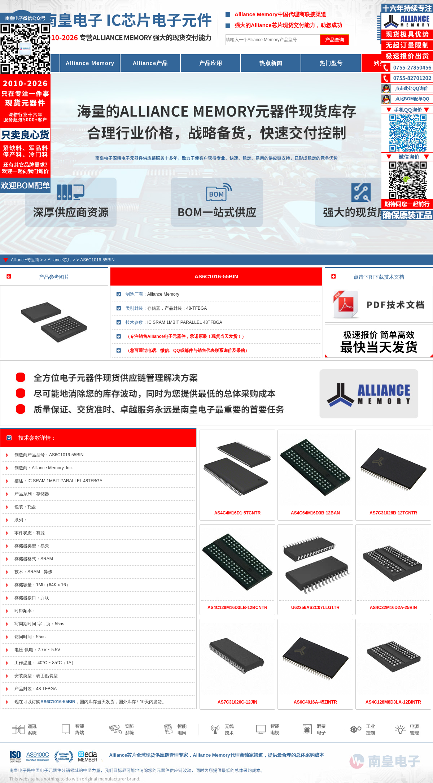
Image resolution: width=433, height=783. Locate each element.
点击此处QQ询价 (411, 88)
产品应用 (210, 63)
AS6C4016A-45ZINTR (315, 702)
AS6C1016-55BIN (97, 259)
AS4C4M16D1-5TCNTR (237, 513)
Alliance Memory (90, 63)
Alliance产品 (150, 63)
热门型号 (331, 63)
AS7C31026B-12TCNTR (393, 513)
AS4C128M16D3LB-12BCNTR (237, 607)
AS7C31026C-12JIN (237, 702)
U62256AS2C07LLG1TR (315, 607)
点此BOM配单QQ (412, 98)
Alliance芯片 (59, 259)
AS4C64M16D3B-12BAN (315, 513)
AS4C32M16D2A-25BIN (393, 607)
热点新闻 (271, 63)
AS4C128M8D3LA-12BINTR (393, 702)
